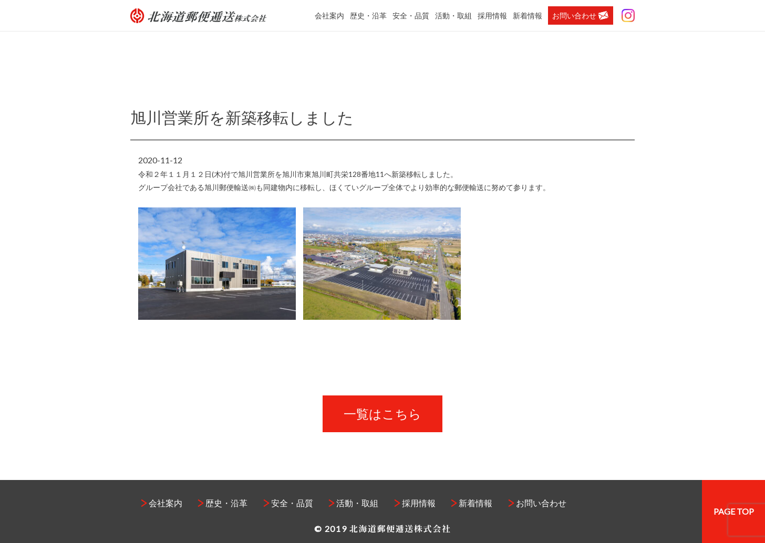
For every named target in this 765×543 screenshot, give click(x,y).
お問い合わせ (580, 15)
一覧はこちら (382, 413)
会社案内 (329, 15)
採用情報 (492, 15)
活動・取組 (453, 15)
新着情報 (527, 15)
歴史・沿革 (368, 15)
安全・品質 (410, 15)
